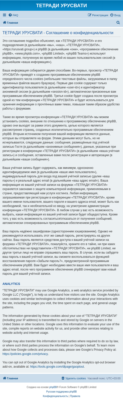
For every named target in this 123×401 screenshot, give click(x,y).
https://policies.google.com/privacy (25, 354)
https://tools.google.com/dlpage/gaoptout (57, 366)
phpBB (53, 387)
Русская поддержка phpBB (61, 391)
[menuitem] (13, 15)
